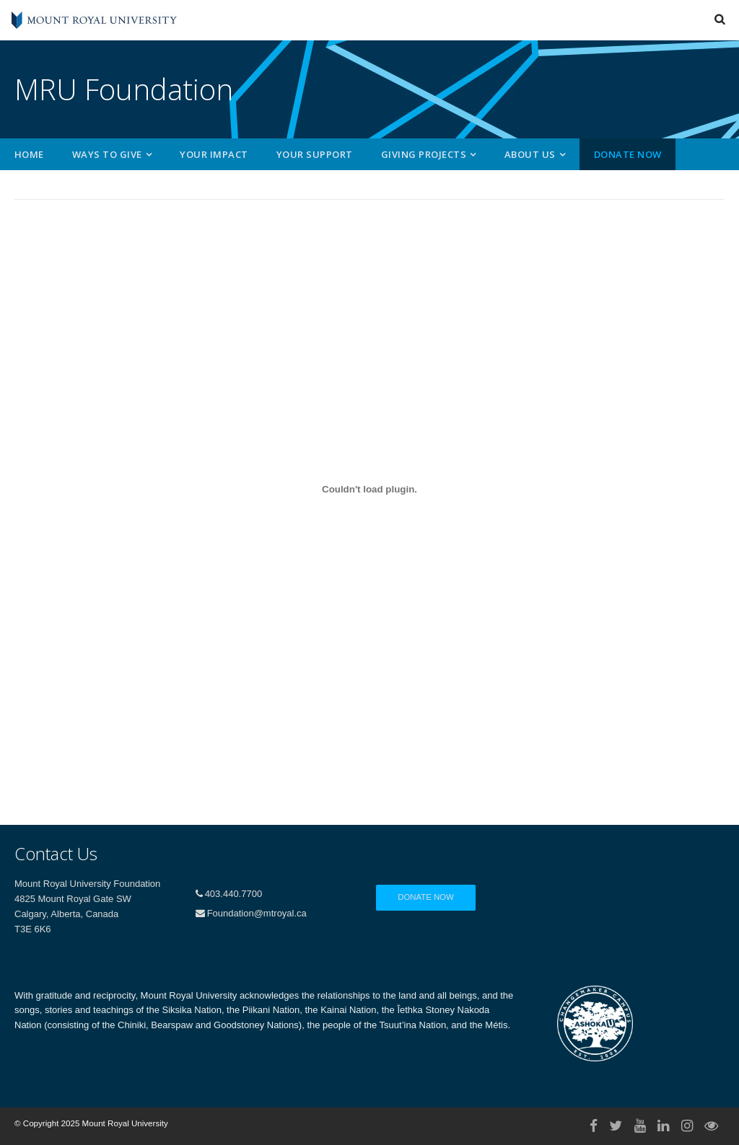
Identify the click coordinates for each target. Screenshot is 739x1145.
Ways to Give (107, 154)
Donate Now (628, 154)
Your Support (314, 154)
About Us (530, 154)
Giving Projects (424, 154)
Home (29, 154)
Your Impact (214, 154)
